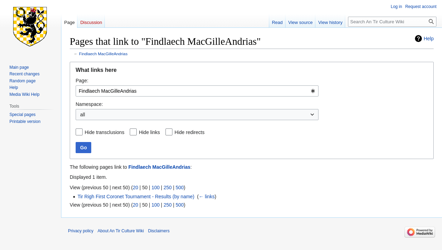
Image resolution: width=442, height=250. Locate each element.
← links (207, 196)
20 (135, 187)
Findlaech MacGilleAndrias (103, 53)
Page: (82, 80)
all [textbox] (82, 114)
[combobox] (197, 91)
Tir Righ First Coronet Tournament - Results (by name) (135, 196)
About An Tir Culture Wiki (120, 230)
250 (167, 187)
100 (156, 187)
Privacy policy (80, 230)
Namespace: (89, 104)
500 (180, 187)
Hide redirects (189, 132)
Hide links (149, 132)
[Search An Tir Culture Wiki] (392, 22)
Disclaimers (159, 230)
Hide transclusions (104, 132)
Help (429, 38)
